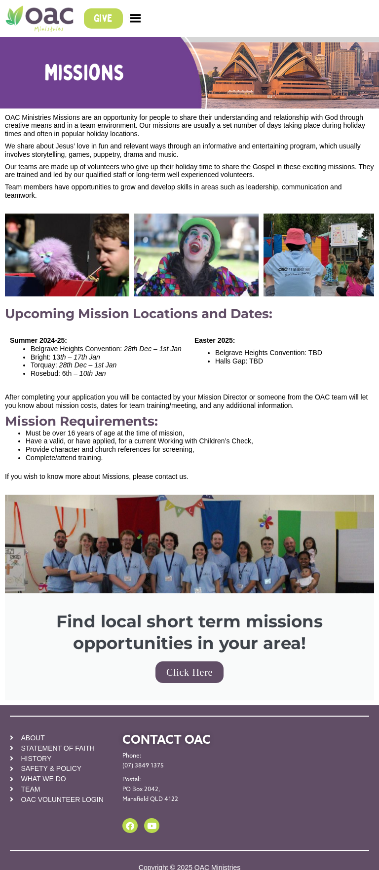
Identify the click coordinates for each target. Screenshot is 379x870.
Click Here (189, 672)
